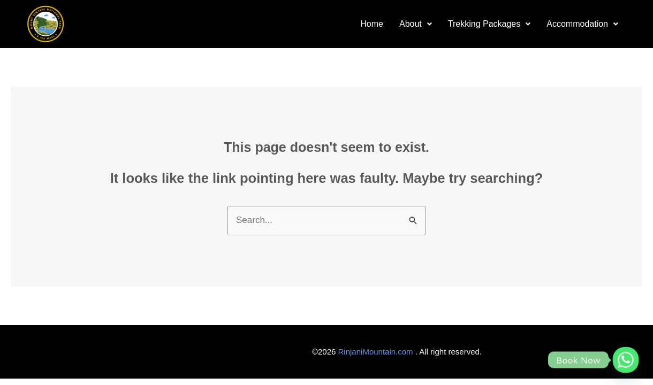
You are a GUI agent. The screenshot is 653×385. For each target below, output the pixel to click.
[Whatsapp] (625, 360)
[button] (415, 24)
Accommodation (582, 23)
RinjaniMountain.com (375, 351)
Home (371, 23)
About (415, 23)
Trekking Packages (489, 23)
